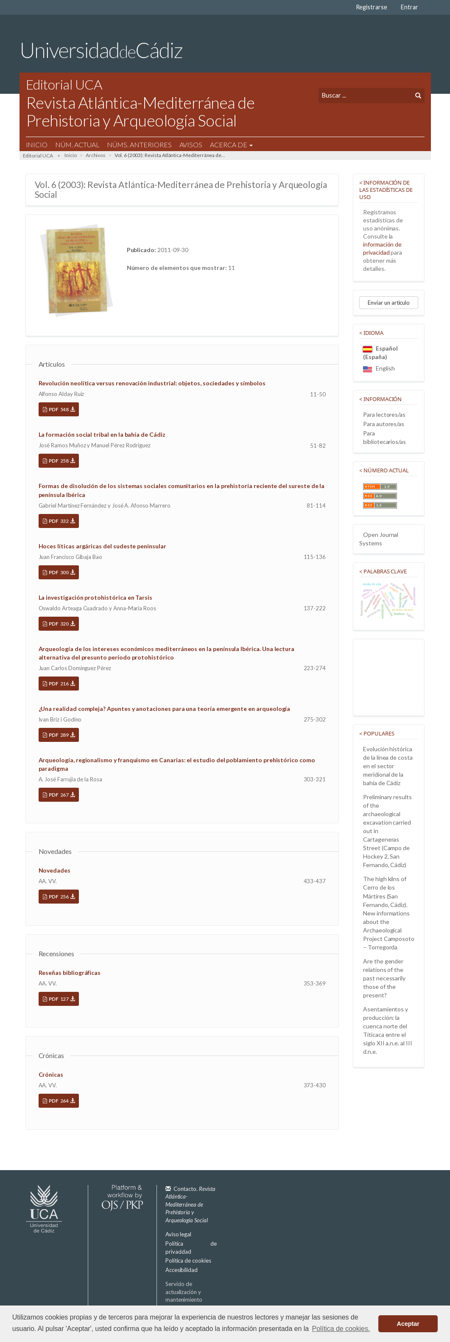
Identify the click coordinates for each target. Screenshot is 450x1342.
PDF (61, 409)
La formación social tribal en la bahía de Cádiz (102, 434)
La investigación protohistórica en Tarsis (96, 597)
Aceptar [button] (408, 1323)
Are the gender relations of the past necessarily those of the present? (384, 978)
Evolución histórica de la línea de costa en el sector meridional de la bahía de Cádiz (388, 765)
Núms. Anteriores (139, 144)
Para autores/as (383, 423)
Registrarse (371, 7)
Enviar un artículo (389, 302)
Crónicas (51, 1074)
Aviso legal (178, 1234)
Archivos (96, 155)
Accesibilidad (181, 1269)
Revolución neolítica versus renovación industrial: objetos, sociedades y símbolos (152, 383)
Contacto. (190, 1204)
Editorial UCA (38, 155)
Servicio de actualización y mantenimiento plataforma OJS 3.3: (193, 1299)
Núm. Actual (77, 144)
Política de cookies (188, 1260)
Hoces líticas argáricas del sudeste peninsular (102, 546)
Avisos (191, 144)
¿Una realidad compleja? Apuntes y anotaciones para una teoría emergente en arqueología (165, 708)
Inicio (37, 144)
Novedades (54, 870)
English (379, 368)
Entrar (409, 7)
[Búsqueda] (365, 95)
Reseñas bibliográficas (70, 972)
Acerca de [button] (231, 144)
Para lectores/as (384, 414)
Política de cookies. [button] (341, 1328)
